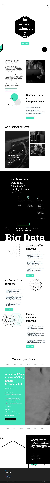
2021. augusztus (8, 472)
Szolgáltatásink (10, 419)
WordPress (16, 481)
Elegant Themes (9, 481)
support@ (32, 455)
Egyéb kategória (8, 477)
